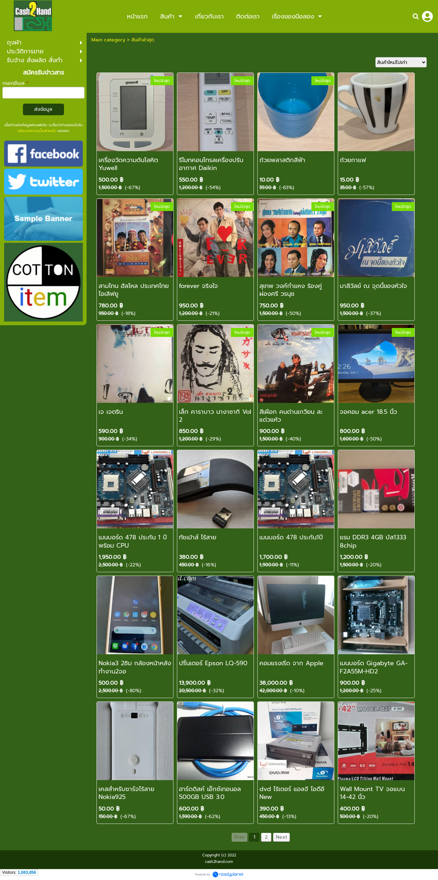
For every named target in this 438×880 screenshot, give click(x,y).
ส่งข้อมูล (43, 109)
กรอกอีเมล (15, 83)
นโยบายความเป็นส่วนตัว (36, 131)
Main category (108, 39)
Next (281, 837)
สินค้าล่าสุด (142, 39)
